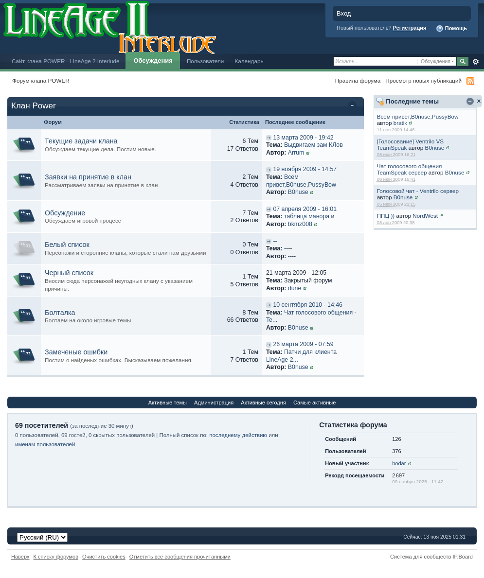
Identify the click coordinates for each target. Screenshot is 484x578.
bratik (401, 123)
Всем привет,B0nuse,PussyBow (418, 116)
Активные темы (167, 402)
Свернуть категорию (354, 106)
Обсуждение (65, 213)
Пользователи (205, 61)
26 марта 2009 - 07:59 (303, 344)
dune (294, 288)
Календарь (248, 61)
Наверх (20, 557)
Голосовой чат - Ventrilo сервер (418, 191)
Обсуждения (152, 60)
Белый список (67, 244)
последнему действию (238, 435)
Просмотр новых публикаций (423, 80)
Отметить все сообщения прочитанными (180, 557)
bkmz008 (300, 224)
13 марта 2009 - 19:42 (303, 137)
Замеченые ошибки (76, 352)
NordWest (425, 215)
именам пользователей (45, 444)
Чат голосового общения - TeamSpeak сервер (411, 169)
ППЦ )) (385, 215)
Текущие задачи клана (81, 141)
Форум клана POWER (41, 80)
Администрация (213, 402)
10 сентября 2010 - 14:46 (307, 304)
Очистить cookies (103, 557)
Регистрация (410, 28)
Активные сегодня (263, 402)
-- (275, 241)
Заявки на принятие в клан (88, 177)
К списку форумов (56, 557)
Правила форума (357, 80)
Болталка (60, 312)
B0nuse (435, 147)
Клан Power (33, 105)
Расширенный (475, 62)
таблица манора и (309, 216)
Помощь (451, 29)
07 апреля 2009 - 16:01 (305, 209)
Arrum (296, 152)
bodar (399, 463)
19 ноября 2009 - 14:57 (305, 169)
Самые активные (314, 402)
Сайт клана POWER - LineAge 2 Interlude (65, 61)
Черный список (69, 273)
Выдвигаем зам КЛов (313, 144)
